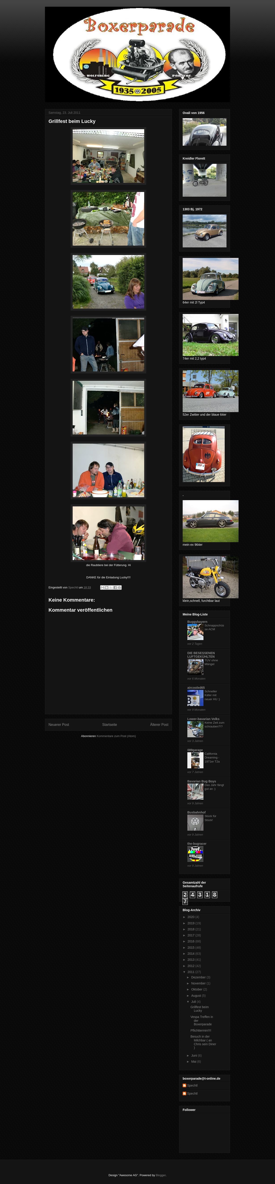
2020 (191, 917)
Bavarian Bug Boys (201, 781)
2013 (191, 959)
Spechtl (192, 1085)
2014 (191, 953)
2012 (191, 966)
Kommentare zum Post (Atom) (116, 736)
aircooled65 (196, 687)
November (198, 983)
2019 (191, 923)
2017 (191, 935)
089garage (195, 750)
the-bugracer (197, 843)
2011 (191, 972)
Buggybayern (197, 622)
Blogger (161, 1175)
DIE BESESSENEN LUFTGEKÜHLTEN (201, 654)
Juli (194, 1001)
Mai (194, 1061)
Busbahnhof (196, 812)
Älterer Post (159, 725)
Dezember (198, 977)
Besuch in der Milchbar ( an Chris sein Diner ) (203, 1042)
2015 (191, 947)
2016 (191, 941)
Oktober (197, 989)
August (196, 995)
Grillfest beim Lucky (199, 1009)
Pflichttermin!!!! (200, 1030)
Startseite (109, 725)
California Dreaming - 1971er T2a (212, 757)
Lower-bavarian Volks (203, 719)
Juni (194, 1055)
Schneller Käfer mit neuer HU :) (212, 695)
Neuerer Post (59, 725)
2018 (191, 929)
